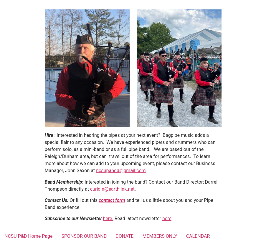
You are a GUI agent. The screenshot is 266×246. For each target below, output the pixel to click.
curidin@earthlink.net (112, 189)
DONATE (124, 236)
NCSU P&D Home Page (28, 236)
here (166, 218)
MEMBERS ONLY (159, 236)
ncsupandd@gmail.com (121, 170)
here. (108, 218)
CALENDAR (198, 236)
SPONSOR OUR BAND (84, 236)
